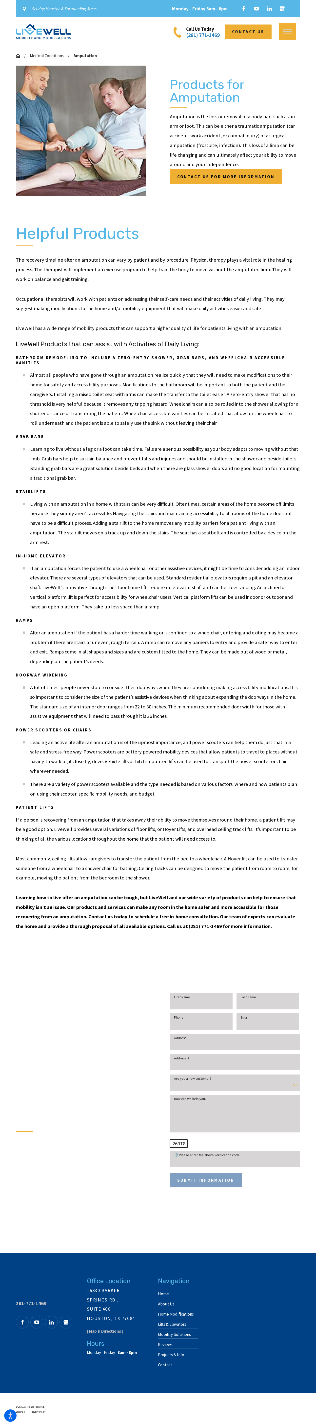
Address (175, 1038)
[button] (10, 1415)
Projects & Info (171, 1354)
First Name (177, 997)
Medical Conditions (47, 55)
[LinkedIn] (269, 8)
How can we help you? (185, 1099)
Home (163, 1294)
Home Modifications (176, 1314)
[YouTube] (256, 8)
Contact (165, 1365)
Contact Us (248, 31)
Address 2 (176, 1058)
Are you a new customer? (187, 1078)
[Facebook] (243, 8)
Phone (173, 1017)
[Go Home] (20, 56)
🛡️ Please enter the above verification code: (202, 1155)
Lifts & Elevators (172, 1324)
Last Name (243, 997)
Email (239, 1017)
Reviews (165, 1344)
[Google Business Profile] (282, 8)
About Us (166, 1304)
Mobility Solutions (174, 1334)
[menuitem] (178, 1294)
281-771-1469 (31, 1303)
